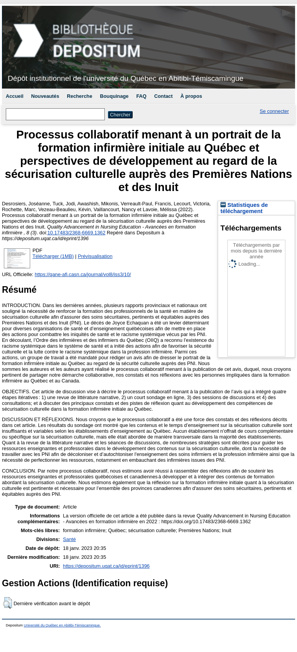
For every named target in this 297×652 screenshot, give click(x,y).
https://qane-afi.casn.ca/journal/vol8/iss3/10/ (83, 274)
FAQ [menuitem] (141, 96)
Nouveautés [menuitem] (45, 96)
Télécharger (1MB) (53, 256)
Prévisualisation (95, 256)
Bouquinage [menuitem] (114, 96)
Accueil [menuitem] (15, 96)
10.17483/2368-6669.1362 (76, 233)
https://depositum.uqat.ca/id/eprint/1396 (106, 566)
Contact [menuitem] (163, 96)
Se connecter (274, 111)
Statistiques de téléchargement (244, 208)
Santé (69, 539)
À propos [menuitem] (191, 96)
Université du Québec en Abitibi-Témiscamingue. (62, 625)
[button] (7, 603)
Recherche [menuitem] (79, 96)
